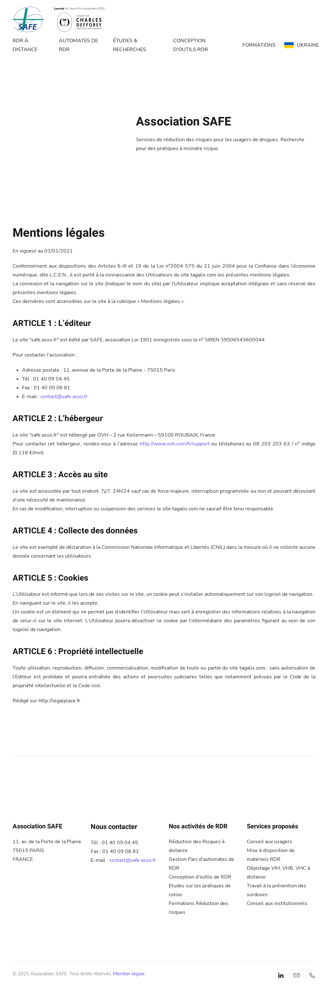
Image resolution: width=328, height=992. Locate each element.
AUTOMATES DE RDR (78, 45)
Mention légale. (129, 974)
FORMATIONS (258, 45)
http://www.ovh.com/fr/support (175, 443)
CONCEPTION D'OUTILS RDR (190, 45)
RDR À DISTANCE (25, 45)
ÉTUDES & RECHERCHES (129, 45)
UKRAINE (301, 45)
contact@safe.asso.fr (64, 396)
